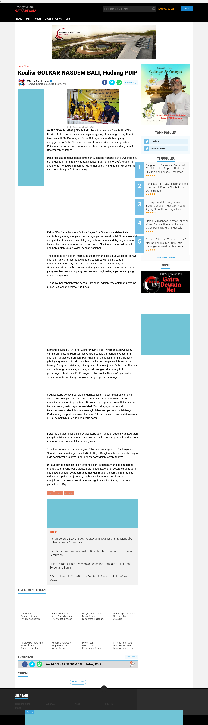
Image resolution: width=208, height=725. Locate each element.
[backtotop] (104, 689)
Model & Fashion (53, 19)
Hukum (37, 19)
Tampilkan (131, 657)
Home (19, 19)
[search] (129, 9)
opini (68, 19)
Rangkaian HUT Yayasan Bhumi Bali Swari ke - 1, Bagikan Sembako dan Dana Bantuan (169, 185)
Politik (109, 704)
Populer (70, 493)
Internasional (158, 148)
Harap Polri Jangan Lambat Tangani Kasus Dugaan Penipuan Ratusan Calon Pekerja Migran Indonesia (168, 218)
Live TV (186, 9)
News (59, 493)
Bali (28, 19)
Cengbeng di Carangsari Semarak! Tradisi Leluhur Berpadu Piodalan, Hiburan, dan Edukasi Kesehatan (168, 169)
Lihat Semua (78, 682)
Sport (18, 708)
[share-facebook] (104, 82)
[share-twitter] (112, 82)
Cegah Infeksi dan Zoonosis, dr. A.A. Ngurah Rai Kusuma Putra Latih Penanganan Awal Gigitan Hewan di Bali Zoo (170, 234)
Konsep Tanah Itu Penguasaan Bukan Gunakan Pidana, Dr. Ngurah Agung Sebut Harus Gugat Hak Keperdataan (169, 202)
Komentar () (130, 82)
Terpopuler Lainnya (165, 247)
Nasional (155, 141)
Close (29, 712)
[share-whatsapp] (119, 82)
